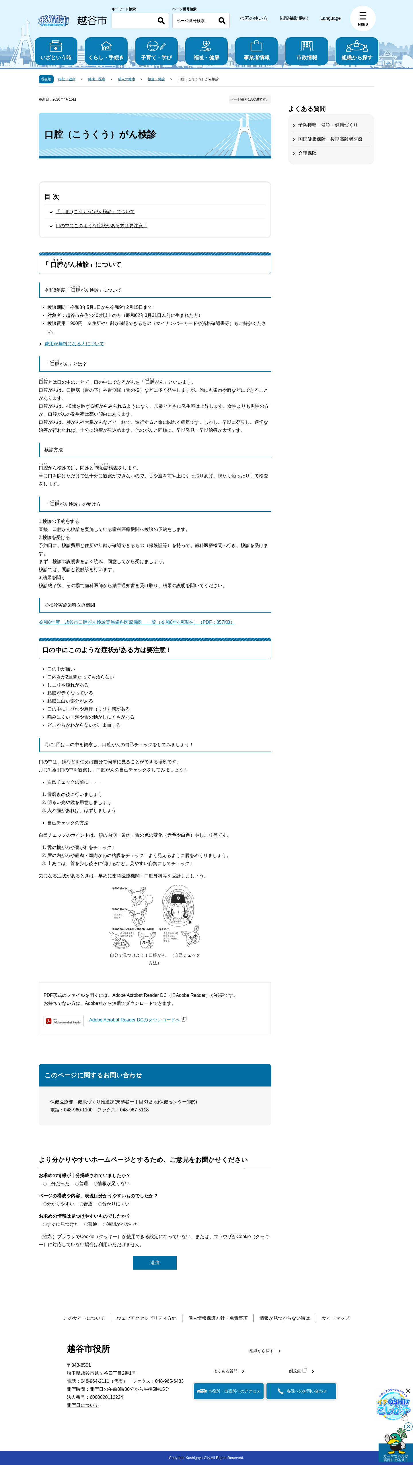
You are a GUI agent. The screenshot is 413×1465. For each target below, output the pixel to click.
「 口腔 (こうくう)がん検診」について (95, 211)
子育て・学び (156, 50)
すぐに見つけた (63, 1224)
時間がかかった (123, 1224)
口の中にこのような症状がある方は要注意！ (101, 225)
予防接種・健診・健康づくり (328, 125)
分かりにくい (116, 1203)
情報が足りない (114, 1183)
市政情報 (306, 50)
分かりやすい (60, 1203)
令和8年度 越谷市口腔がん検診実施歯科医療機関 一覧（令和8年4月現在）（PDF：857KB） (137, 622)
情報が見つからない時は (285, 1318)
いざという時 (56, 50)
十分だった (58, 1183)
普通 (83, 1183)
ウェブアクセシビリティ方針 (146, 1318)
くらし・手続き (106, 50)
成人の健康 (126, 79)
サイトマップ (335, 1318)
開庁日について (83, 1405)
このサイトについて (84, 1318)
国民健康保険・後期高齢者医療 (330, 139)
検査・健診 (156, 79)
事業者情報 (256, 50)
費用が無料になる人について (74, 343)
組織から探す (357, 50)
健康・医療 (96, 79)
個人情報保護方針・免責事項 (218, 1318)
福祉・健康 (206, 50)
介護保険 (307, 153)
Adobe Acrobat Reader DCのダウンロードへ (137, 1019)
